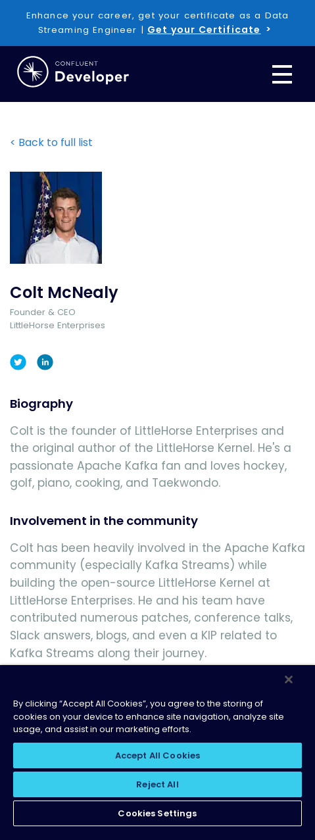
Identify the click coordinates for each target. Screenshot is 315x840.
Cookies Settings (157, 813)
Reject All (157, 784)
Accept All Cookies (157, 755)
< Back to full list (51, 142)
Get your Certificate (203, 29)
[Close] (289, 679)
